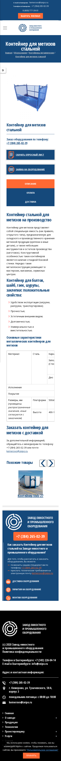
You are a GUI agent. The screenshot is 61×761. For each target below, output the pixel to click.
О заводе (10, 718)
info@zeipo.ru (40, 664)
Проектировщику (15, 731)
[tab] (30, 183)
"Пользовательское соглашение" (42, 750)
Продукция (11, 722)
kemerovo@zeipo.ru (17, 451)
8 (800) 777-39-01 (31, 10)
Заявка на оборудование (30, 169)
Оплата (31, 192)
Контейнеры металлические (41, 52)
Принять (31, 755)
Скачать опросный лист (30, 154)
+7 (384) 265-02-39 (17, 143)
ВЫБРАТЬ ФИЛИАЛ (30, 15)
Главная (8, 52)
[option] (30, 96)
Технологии (11, 727)
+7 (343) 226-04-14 (45, 660)
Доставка (30, 201)
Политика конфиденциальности (21, 652)
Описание (30, 183)
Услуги (8, 736)
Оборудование (20, 52)
